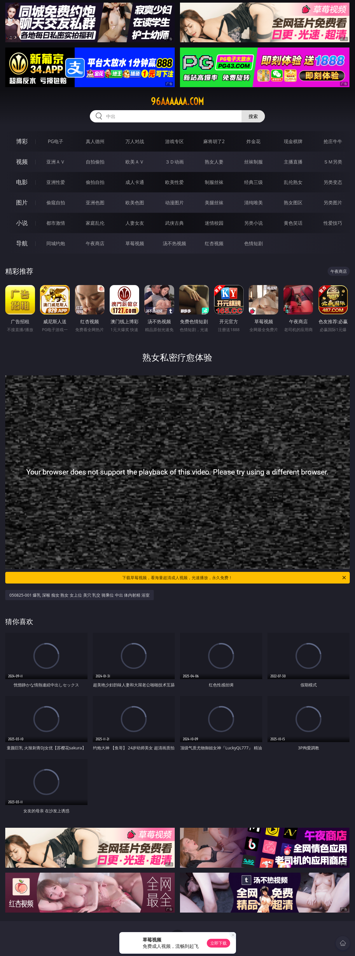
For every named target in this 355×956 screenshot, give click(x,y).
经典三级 (253, 182)
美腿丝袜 (214, 202)
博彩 (22, 141)
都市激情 (55, 223)
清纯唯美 (253, 202)
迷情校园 (214, 223)
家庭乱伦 (95, 223)
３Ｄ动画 (174, 162)
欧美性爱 (174, 182)
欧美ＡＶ (134, 162)
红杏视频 (214, 243)
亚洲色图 (95, 202)
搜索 (253, 116)
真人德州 (95, 141)
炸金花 (253, 141)
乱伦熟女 (293, 182)
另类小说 (253, 223)
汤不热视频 (174, 243)
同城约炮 (55, 243)
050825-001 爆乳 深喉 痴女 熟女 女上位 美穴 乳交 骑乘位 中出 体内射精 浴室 (79, 595)
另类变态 (332, 182)
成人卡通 (134, 182)
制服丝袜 (214, 182)
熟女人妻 (214, 162)
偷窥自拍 (55, 202)
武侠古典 (174, 223)
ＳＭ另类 (332, 162)
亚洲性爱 (55, 182)
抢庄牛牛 (332, 141)
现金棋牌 (293, 141)
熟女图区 (293, 202)
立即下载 (218, 943)
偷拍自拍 (95, 182)
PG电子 (55, 141)
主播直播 (293, 162)
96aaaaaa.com (177, 101)
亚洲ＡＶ (55, 162)
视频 (22, 162)
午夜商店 (95, 243)
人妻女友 (134, 223)
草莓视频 (134, 243)
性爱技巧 (332, 223)
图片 (22, 202)
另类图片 (332, 202)
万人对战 (134, 141)
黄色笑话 (293, 223)
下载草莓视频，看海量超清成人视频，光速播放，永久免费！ (234, 577)
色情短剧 (253, 243)
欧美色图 (134, 202)
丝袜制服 (253, 162)
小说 (22, 223)
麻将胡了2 (214, 141)
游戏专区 (174, 141)
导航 (22, 243)
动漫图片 (174, 202)
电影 (22, 182)
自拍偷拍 (95, 162)
